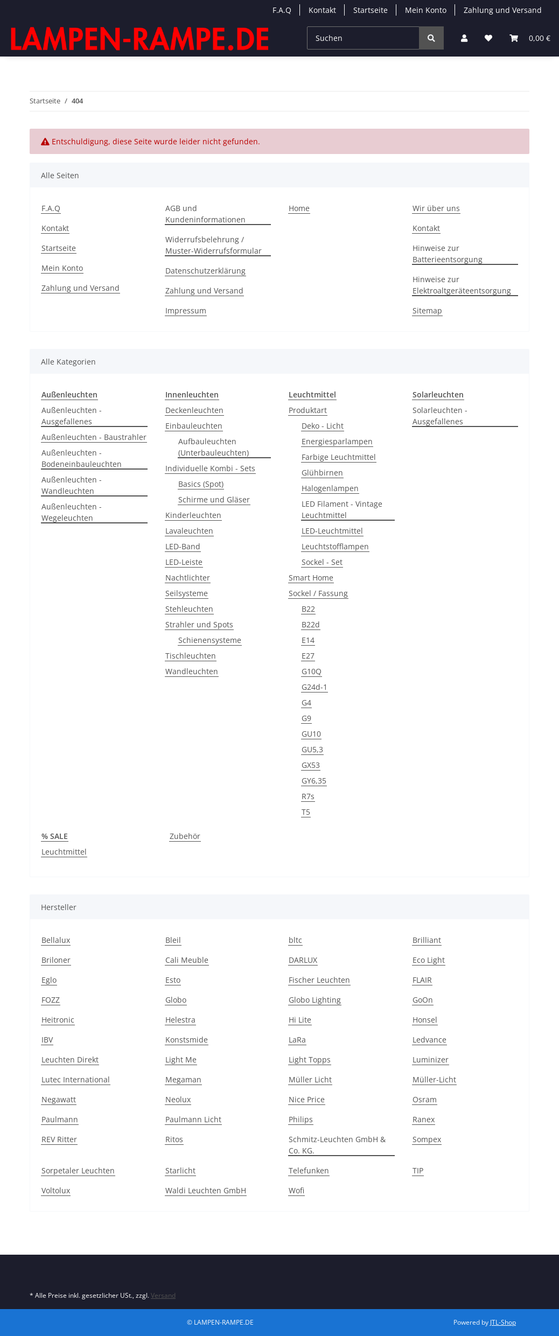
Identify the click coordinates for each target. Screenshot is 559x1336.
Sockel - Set (322, 562)
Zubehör (185, 836)
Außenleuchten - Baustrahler (93, 437)
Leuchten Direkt (70, 1059)
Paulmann (59, 1119)
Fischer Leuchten (319, 980)
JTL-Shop (503, 1322)
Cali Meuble (186, 960)
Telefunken (309, 1170)
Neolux (178, 1099)
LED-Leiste (183, 562)
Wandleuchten (191, 671)
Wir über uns (436, 208)
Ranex (424, 1119)
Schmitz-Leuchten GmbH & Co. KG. (337, 1145)
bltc (295, 940)
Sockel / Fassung (318, 593)
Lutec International (75, 1079)
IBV (47, 1039)
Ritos (174, 1139)
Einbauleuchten (193, 426)
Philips (301, 1119)
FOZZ (50, 1000)
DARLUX (303, 960)
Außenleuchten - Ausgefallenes (71, 415)
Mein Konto (425, 10)
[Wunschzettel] (488, 38)
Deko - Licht (323, 426)
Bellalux (55, 940)
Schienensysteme (209, 640)
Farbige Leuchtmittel (339, 457)
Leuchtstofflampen (335, 546)
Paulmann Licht (193, 1119)
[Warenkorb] (530, 38)
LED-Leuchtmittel (332, 531)
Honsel (425, 1020)
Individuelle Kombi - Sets (210, 468)
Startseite (370, 10)
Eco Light (429, 960)
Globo (175, 1000)
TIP (418, 1170)
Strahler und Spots (199, 624)
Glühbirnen (322, 472)
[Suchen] (363, 38)
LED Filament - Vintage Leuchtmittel (342, 509)
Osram (425, 1099)
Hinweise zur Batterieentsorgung (448, 253)
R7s (308, 796)
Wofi (296, 1190)
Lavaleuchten (189, 531)
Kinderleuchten (193, 515)
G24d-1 (314, 687)
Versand (163, 1295)
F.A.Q (281, 10)
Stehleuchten (189, 609)
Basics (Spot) (200, 484)
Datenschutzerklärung (205, 270)
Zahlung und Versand (503, 10)
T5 (306, 812)
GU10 (311, 734)
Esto (172, 980)
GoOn (423, 1000)
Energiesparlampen (337, 441)
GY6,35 (314, 780)
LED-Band (182, 546)
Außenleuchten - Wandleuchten (71, 485)
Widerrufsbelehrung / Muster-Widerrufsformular (213, 245)
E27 (308, 655)
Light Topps (310, 1059)
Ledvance (429, 1039)
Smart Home (311, 577)
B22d (311, 624)
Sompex (427, 1139)
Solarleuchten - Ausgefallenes (440, 415)
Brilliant (427, 940)
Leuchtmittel (64, 852)
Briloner (56, 960)
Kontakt (322, 10)
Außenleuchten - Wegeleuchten (71, 512)
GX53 (311, 765)
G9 (306, 718)
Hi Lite (300, 1020)
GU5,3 (312, 749)
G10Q (312, 671)
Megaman (183, 1079)
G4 (306, 702)
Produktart (308, 410)
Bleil (173, 940)
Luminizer (431, 1059)
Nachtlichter (187, 577)
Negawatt (58, 1099)
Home (299, 208)
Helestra (180, 1020)
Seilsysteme (186, 593)
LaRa (297, 1039)
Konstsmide (186, 1039)
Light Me (181, 1059)
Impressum (185, 310)
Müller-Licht (434, 1079)
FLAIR (422, 980)
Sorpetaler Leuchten (78, 1170)
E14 (308, 640)
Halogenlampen (330, 488)
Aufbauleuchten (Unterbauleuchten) (213, 447)
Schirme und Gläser (214, 499)
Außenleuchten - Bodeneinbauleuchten (81, 458)
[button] (464, 38)
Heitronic (57, 1020)
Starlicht (180, 1170)
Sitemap (427, 310)
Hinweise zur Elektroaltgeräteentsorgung (462, 285)
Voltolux (55, 1190)
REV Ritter (59, 1139)
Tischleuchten (190, 655)
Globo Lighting (315, 1000)
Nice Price (307, 1099)
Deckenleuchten (194, 410)
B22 (308, 609)
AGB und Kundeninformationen (205, 214)
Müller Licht (310, 1079)
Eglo (49, 980)
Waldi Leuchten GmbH (205, 1190)
